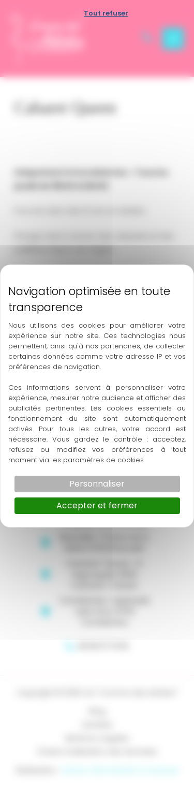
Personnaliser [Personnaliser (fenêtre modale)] (97, 484)
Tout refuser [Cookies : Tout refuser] (106, 13)
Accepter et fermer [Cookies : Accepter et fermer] (97, 505)
